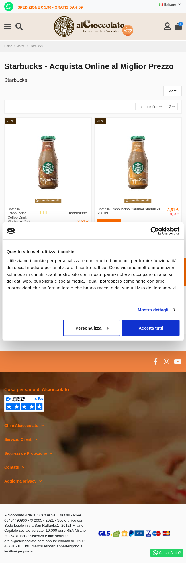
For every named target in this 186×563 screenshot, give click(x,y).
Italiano (170, 4)
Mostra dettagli (153, 309)
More (172, 91)
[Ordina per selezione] (150, 106)
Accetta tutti (151, 327)
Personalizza (91, 327)
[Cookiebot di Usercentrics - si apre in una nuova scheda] (154, 231)
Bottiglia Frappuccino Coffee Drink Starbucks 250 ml (20, 215)
